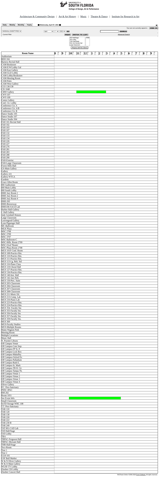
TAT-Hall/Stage (77, 38)
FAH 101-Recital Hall (77, 43)
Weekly (12, 25)
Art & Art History (67, 16)
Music (83, 16)
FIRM (88, 38)
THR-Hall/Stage (77, 41)
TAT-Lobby (77, 40)
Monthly (21, 25)
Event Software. (141, 474)
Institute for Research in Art (125, 16)
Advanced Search (124, 34)
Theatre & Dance (99, 16)
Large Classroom (77, 45)
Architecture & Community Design (37, 16)
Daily (5, 25)
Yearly (29, 25)
